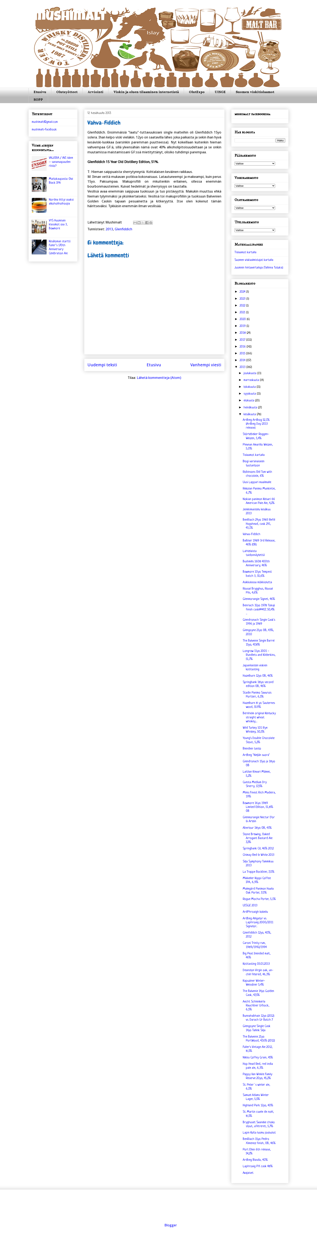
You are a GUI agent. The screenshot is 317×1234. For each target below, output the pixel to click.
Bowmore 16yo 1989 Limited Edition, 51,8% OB (258, 807)
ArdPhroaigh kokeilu (255, 912)
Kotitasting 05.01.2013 (256, 964)
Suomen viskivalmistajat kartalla (254, 260)
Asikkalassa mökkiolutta (257, 582)
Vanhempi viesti (205, 364)
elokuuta (249, 400)
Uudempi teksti (102, 364)
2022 (243, 305)
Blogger (170, 1225)
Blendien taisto (252, 749)
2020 (243, 319)
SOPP (38, 99)
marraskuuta (252, 380)
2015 (243, 353)
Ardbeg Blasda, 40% (255, 1160)
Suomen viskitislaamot (255, 92)
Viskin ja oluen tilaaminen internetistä (146, 92)
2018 (243, 333)
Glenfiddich (123, 229)
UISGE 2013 (250, 905)
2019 (243, 326)
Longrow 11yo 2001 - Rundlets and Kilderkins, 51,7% (259, 655)
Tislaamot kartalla (245, 252)
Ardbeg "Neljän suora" (256, 755)
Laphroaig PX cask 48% (258, 1166)
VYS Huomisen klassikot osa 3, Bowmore (58, 224)
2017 (243, 340)
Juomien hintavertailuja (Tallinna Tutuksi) (259, 267)
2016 (243, 347)
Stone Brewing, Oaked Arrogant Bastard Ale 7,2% (257, 838)
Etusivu (40, 92)
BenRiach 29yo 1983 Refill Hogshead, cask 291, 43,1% (259, 524)
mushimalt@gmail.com (45, 122)
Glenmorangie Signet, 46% (259, 599)
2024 (243, 292)
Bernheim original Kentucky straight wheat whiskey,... (259, 717)
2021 (243, 312)
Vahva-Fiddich (251, 534)
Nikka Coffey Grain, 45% (258, 1057)
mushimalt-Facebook (44, 129)
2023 (243, 299)
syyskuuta (250, 394)
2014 (243, 360)
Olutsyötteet (67, 92)
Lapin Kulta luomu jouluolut (259, 1133)
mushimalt (70, 17)
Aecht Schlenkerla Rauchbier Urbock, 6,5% (256, 1005)
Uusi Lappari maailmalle (257, 482)
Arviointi (95, 92)
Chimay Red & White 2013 (258, 855)
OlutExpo (197, 92)
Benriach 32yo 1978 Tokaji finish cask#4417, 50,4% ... (259, 609)
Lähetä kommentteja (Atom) (159, 378)
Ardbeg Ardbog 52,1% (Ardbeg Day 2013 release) (256, 424)
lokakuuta (250, 387)
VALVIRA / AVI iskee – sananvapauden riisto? (61, 162)
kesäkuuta (250, 414)
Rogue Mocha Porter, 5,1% (259, 899)
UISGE (220, 92)
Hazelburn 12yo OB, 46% (258, 676)
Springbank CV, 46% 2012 (258, 848)
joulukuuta (250, 373)
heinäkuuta (251, 407)
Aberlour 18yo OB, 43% (257, 828)
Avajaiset (248, 1173)
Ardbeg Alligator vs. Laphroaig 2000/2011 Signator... (258, 922)
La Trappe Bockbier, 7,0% (258, 872)
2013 (109, 229)
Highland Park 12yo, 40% (258, 1105)
